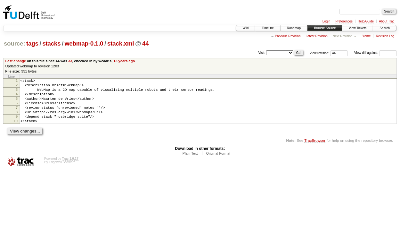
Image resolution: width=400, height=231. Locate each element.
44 (145, 43)
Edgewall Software (62, 172)
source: (14, 43)
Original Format (218, 163)
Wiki (245, 28)
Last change (15, 61)
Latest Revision (316, 36)
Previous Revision (287, 36)
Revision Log (385, 36)
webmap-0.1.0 (84, 43)
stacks (51, 43)
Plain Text (190, 163)
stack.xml (120, 43)
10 (16, 130)
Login (326, 21)
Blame (366, 36)
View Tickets (357, 28)
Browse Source (325, 28)
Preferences (344, 21)
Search (385, 28)
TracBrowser (314, 150)
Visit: (261, 52)
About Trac (386, 21)
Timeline (267, 28)
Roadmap (294, 28)
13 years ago (124, 61)
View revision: (320, 53)
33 (70, 61)
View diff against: (375, 53)
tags (32, 43)
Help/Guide (366, 21)
